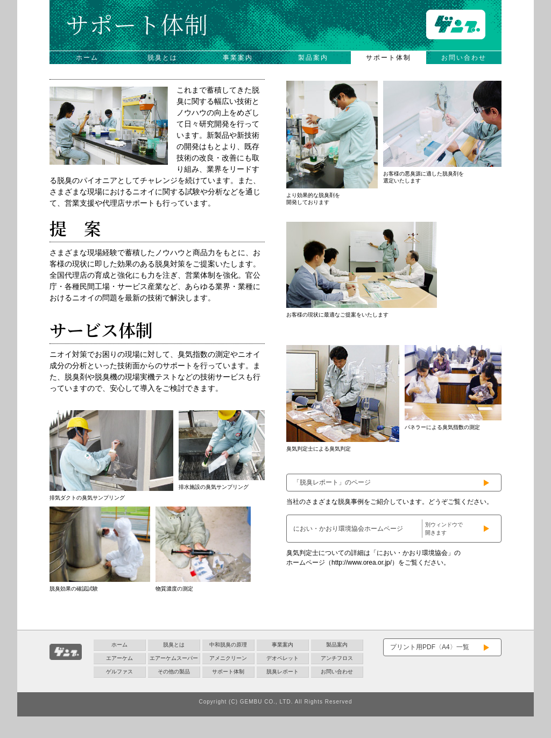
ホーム (87, 57)
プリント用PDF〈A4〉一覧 (429, 647)
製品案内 (313, 57)
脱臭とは (162, 57)
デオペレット (282, 658)
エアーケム (119, 658)
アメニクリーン (228, 658)
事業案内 (238, 57)
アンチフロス (337, 658)
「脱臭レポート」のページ (332, 482)
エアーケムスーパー (174, 658)
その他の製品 (174, 671)
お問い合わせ (463, 57)
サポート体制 (388, 57)
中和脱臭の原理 (228, 645)
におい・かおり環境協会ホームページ (379, 528)
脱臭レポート (282, 671)
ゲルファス (119, 671)
